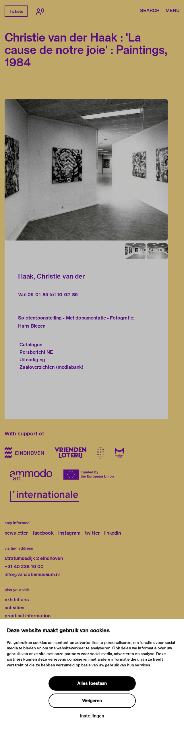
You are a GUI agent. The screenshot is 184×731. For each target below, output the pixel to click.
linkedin (112, 533)
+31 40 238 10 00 (24, 566)
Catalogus (31, 345)
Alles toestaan (92, 683)
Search (150, 11)
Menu (172, 11)
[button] (86, 169)
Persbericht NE (36, 352)
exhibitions (17, 600)
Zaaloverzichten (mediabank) (52, 367)
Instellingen (92, 716)
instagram (69, 533)
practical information (28, 616)
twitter (92, 533)
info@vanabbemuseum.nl (32, 575)
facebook (43, 533)
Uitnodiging (32, 360)
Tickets (16, 11)
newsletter (16, 533)
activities (15, 608)
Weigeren (92, 701)
